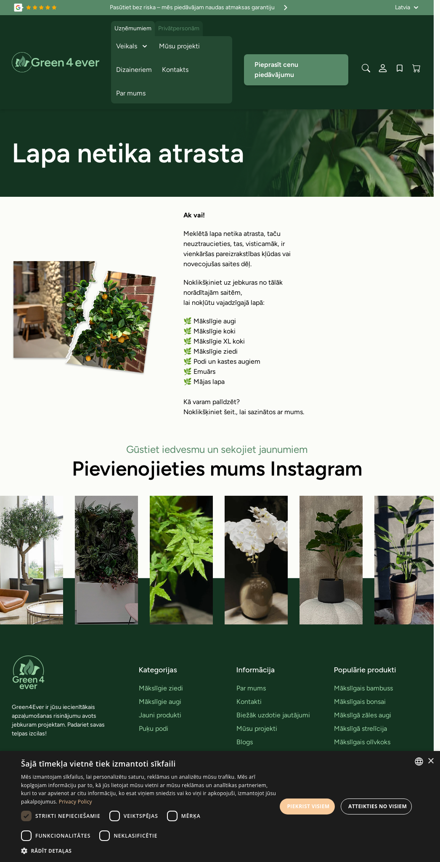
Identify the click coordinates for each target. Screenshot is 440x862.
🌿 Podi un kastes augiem (221, 361)
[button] (149, 851)
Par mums (131, 93)
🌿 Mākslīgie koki (209, 331)
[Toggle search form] (366, 68)
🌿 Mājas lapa (204, 382)
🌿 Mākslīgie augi (209, 321)
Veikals (132, 46)
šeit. (230, 412)
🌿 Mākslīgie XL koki (214, 341)
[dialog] (220, 806)
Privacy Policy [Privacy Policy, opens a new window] (75, 801)
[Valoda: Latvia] (407, 7)
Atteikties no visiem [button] (377, 806)
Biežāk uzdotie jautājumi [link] (273, 715)
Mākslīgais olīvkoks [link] (362, 742)
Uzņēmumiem (132, 28)
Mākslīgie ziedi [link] (161, 688)
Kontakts (175, 70)
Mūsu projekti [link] (256, 728)
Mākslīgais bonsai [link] (360, 702)
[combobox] (419, 761)
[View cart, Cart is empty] (416, 68)
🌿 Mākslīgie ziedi (210, 351)
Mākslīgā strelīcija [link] (360, 728)
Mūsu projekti (179, 46)
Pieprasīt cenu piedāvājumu (276, 70)
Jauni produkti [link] (160, 715)
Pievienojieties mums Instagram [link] (217, 468)
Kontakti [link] (249, 702)
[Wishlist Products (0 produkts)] (400, 68)
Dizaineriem (134, 70)
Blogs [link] (244, 742)
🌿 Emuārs (199, 371)
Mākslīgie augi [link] (160, 702)
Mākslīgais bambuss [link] (363, 688)
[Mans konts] (383, 68)
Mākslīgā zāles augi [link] (362, 715)
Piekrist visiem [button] (308, 806)
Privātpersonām (178, 28)
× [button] (430, 761)
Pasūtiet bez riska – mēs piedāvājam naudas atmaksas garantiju (200, 7)
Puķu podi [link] (153, 728)
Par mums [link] (251, 688)
